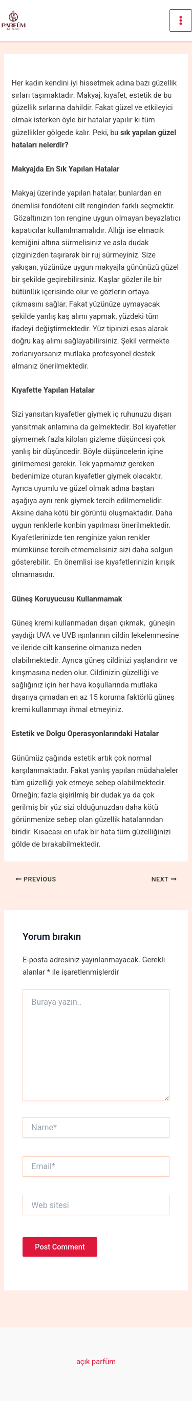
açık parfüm (96, 1361)
